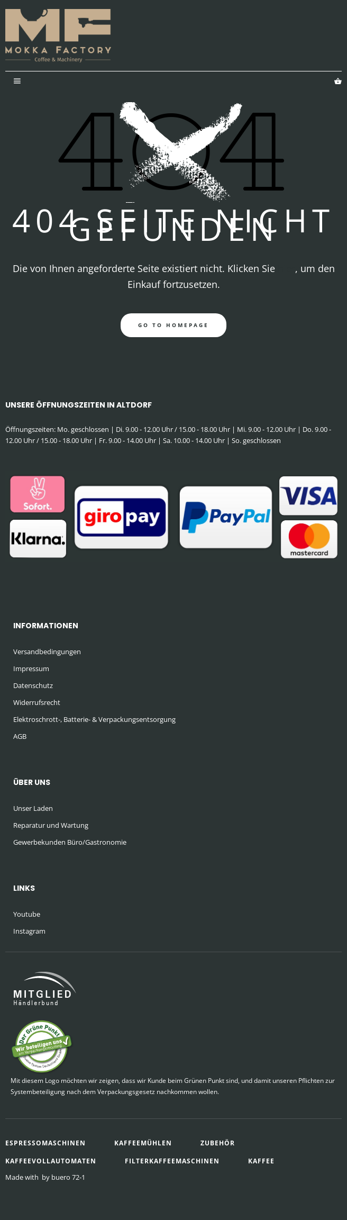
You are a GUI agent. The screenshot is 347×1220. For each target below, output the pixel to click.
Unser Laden (33, 808)
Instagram (29, 931)
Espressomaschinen (45, 1142)
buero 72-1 (68, 1177)
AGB (19, 736)
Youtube (26, 914)
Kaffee (261, 1160)
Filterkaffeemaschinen (172, 1160)
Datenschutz (33, 685)
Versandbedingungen (47, 651)
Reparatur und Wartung (50, 825)
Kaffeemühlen (143, 1142)
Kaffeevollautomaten (50, 1160)
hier (286, 268)
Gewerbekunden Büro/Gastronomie (69, 842)
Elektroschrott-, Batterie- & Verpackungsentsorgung (94, 719)
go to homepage (173, 325)
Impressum (31, 668)
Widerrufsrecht (36, 702)
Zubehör (217, 1142)
